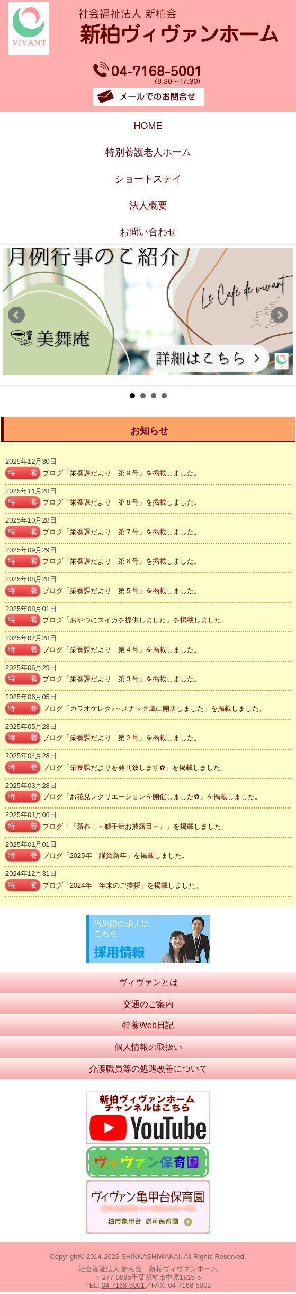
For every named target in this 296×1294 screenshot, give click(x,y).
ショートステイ (148, 178)
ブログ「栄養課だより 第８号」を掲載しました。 (121, 502)
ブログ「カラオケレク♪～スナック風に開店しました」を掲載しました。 (154, 709)
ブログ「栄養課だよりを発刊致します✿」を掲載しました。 (134, 767)
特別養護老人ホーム (148, 152)
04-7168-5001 (123, 1285)
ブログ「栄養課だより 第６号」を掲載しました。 (121, 561)
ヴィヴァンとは (148, 982)
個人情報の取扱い (148, 1047)
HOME (148, 125)
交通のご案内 (148, 1004)
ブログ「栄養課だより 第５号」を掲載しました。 (121, 591)
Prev (16, 315)
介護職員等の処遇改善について (148, 1068)
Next (279, 315)
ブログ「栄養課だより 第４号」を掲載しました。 (121, 650)
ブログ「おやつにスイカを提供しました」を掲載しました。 (135, 620)
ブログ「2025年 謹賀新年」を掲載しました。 (115, 855)
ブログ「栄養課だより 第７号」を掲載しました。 (121, 532)
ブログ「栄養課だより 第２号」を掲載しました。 (121, 738)
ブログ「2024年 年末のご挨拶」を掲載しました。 (122, 885)
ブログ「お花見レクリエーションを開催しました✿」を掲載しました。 (152, 797)
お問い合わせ (148, 232)
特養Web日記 (148, 1025)
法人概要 (148, 205)
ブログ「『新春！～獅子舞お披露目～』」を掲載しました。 (135, 826)
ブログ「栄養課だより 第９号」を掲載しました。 (121, 473)
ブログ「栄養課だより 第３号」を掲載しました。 (121, 679)
